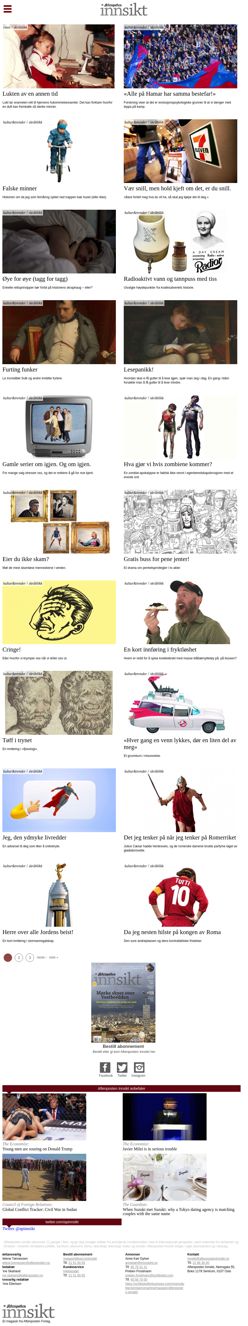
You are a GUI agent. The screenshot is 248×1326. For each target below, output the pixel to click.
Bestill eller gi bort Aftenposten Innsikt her (124, 1051)
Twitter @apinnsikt (18, 1228)
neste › (41, 957)
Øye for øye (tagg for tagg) (34, 279)
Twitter (122, 1075)
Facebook (106, 1075)
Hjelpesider (71, 1271)
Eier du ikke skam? (25, 559)
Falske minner (19, 188)
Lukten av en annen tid (30, 93)
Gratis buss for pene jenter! (156, 559)
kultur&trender (136, 27)
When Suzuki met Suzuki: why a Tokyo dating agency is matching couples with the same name (178, 1211)
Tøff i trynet (17, 740)
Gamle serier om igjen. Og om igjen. (46, 464)
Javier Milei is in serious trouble (150, 1149)
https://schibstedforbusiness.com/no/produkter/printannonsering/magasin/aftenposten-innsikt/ (154, 1288)
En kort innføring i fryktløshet (160, 649)
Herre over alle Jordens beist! (37, 932)
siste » (53, 957)
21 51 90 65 (76, 1263)
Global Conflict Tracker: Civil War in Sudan (39, 1209)
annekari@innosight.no (141, 1263)
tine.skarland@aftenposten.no (22, 1275)
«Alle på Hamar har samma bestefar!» (170, 93)
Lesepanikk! (139, 369)
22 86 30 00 (201, 1263)
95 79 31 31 (139, 1267)
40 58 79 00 (139, 1279)
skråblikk (20, 27)
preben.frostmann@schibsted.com (149, 1275)
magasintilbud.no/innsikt (80, 1258)
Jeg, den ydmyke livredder (34, 837)
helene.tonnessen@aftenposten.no (25, 1263)
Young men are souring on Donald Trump (37, 1149)
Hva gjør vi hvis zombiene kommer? (168, 464)
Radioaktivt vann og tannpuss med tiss (170, 279)
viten (6, 27)
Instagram (138, 1075)
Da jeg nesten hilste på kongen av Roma (172, 932)
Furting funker (19, 369)
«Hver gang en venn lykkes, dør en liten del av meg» (180, 743)
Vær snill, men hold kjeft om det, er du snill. (177, 188)
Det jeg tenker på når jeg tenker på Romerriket (180, 837)
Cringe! (12, 649)
